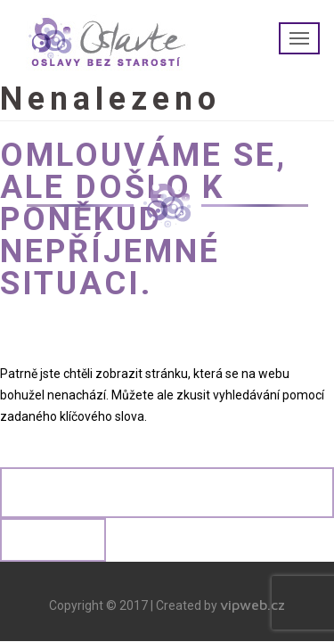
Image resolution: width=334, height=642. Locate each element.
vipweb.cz (252, 605)
